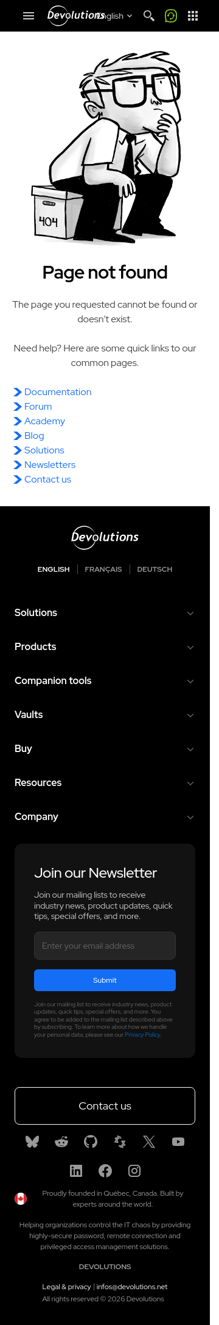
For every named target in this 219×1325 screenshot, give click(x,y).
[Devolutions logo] (104, 538)
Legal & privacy (67, 1287)
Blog (34, 435)
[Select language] (115, 16)
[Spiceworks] (120, 1141)
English (54, 569)
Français (103, 569)
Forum (38, 406)
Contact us (47, 479)
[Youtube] (178, 1141)
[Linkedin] (76, 1171)
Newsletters (49, 464)
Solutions (44, 450)
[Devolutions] (76, 16)
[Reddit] (61, 1141)
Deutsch (155, 569)
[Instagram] (134, 1171)
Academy (44, 421)
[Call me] (171, 16)
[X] (149, 1141)
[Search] (149, 16)
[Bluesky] (32, 1141)
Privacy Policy (142, 1035)
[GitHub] (90, 1141)
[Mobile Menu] (28, 16)
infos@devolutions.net (132, 1287)
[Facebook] (105, 1171)
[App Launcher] (193, 16)
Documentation (57, 391)
